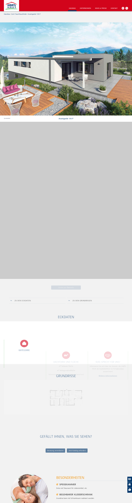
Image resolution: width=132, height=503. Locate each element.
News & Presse (101, 8)
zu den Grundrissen (82, 301)
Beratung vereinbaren (55, 450)
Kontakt (114, 8)
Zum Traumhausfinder (19, 14)
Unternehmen (85, 8)
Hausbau (72, 8)
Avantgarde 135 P (34, 14)
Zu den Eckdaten (22, 301)
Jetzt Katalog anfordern (77, 450)
